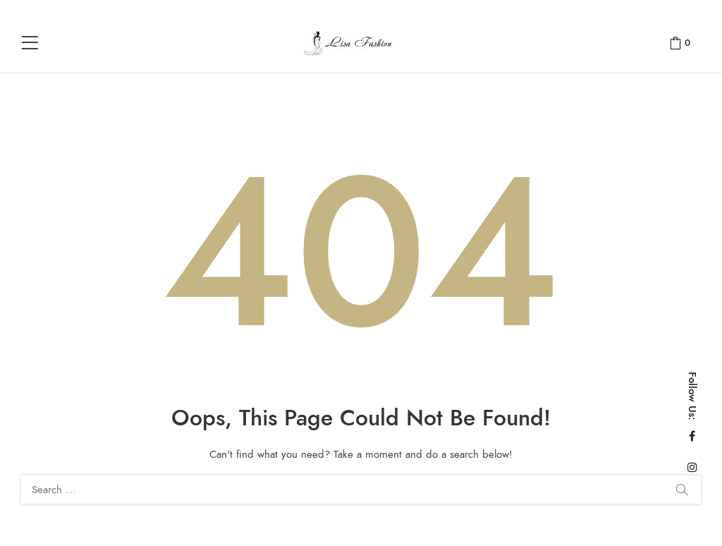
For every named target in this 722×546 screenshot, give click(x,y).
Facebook (692, 436)
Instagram (692, 467)
